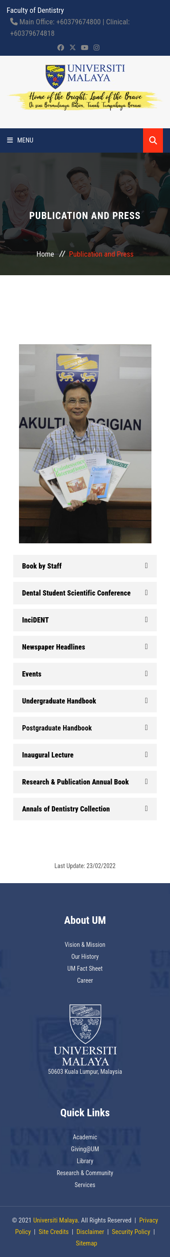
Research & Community (85, 1172)
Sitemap (87, 1243)
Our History (84, 956)
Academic (85, 1137)
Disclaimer (90, 1232)
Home (45, 254)
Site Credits (53, 1232)
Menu (20, 140)
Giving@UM (85, 1149)
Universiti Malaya (55, 1220)
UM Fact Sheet (85, 968)
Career (85, 980)
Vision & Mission (84, 944)
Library (85, 1161)
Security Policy (131, 1232)
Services (85, 1184)
